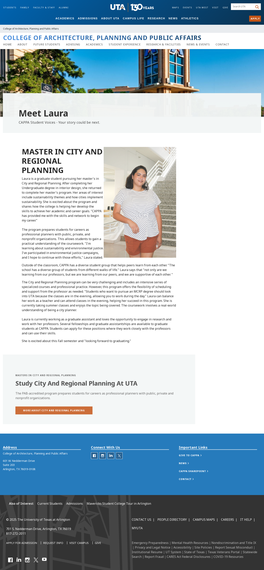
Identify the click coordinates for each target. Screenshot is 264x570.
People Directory (172, 519)
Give (225, 7)
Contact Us (141, 519)
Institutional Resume (147, 552)
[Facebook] (10, 560)
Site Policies (203, 547)
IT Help (246, 519)
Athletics (190, 18)
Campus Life (133, 18)
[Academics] (94, 44)
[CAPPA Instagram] (102, 463)
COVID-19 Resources (228, 557)
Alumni (63, 7)
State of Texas (194, 552)
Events (187, 7)
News (173, 18)
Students (9, 7)
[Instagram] (27, 560)
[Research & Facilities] (163, 44)
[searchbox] (242, 6)
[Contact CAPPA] (222, 44)
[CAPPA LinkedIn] (111, 463)
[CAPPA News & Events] (198, 44)
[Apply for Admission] (21, 543)
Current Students (49, 503)
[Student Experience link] (125, 44)
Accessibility (182, 547)
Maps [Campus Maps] (175, 7)
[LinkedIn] (19, 560)
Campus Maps (204, 519)
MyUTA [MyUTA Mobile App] (137, 528)
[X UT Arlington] (36, 560)
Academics (64, 18)
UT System (173, 552)
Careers (227, 519)
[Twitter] (119, 463)
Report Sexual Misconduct (234, 547)
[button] (53, 419)
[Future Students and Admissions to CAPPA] (46, 44)
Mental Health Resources (190, 543)
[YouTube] (44, 560)
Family (24, 7)
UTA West (202, 7)
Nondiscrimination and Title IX (233, 543)
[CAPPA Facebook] (94, 463)
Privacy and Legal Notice (152, 547)
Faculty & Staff (44, 7)
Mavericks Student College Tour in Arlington (119, 503)
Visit (215, 7)
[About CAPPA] (23, 44)
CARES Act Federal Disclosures (188, 557)
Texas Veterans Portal (224, 552)
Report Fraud (154, 557)
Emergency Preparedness (150, 543)
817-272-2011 (16, 533)
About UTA (110, 18)
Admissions (88, 18)
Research (156, 18)
